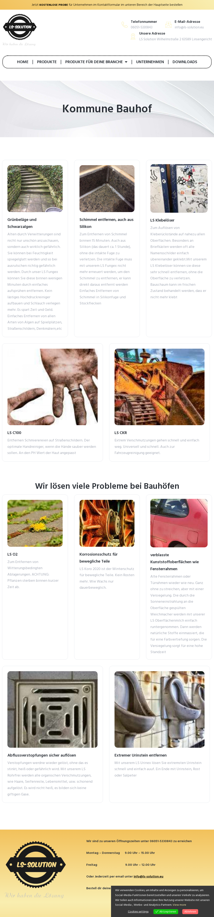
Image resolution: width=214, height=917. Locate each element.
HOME (22, 61)
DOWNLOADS (185, 61)
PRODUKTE (47, 61)
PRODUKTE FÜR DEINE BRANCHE (96, 62)
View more (179, 904)
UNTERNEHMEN (150, 61)
